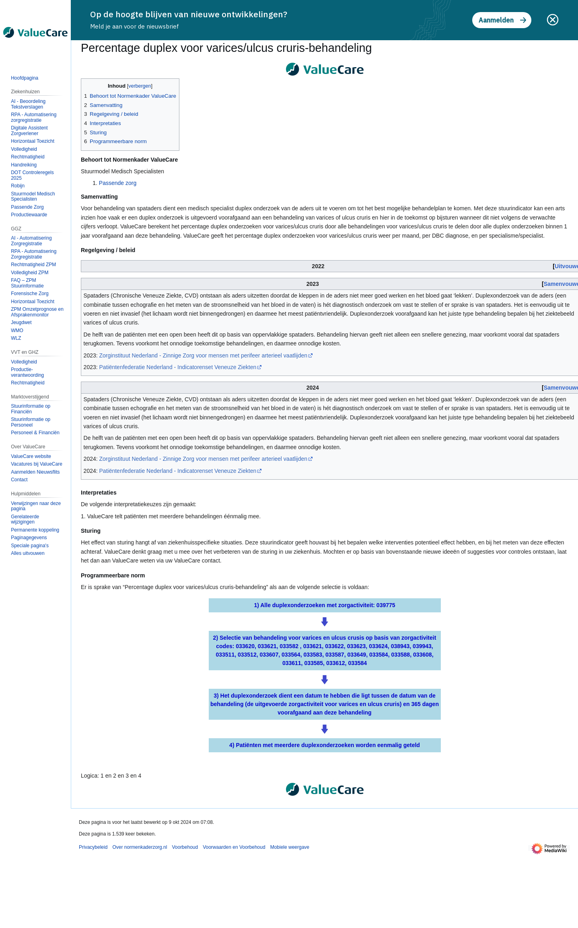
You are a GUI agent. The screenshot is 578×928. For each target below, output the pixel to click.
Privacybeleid (93, 847)
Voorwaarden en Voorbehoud (234, 847)
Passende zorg (117, 183)
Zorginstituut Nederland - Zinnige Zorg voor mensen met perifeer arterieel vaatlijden (203, 355)
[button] (27, 553)
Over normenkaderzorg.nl (139, 847)
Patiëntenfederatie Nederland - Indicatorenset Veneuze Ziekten (178, 367)
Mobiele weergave (289, 847)
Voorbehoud (185, 847)
